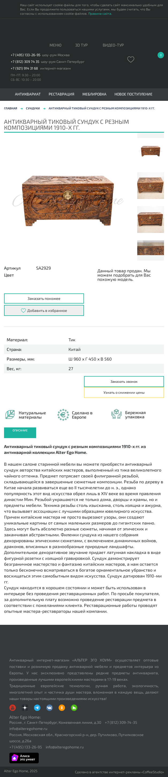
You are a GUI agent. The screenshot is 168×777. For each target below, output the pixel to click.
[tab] (20, 432)
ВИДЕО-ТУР (113, 45)
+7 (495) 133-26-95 (25, 55)
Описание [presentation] (20, 430)
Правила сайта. (100, 13)
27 (70, 368)
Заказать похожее (44, 298)
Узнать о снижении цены (124, 392)
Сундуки (33, 108)
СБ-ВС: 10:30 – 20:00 (26, 79)
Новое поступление (133, 94)
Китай (74, 349)
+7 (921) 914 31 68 (24, 68)
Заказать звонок (124, 381)
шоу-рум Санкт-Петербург (63, 61)
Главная (10, 108)
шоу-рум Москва (56, 55)
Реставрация (61, 94)
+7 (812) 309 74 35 (25, 61)
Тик (71, 340)
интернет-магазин (55, 68)
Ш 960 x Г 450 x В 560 (90, 359)
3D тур (81, 45)
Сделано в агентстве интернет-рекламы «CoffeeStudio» (119, 772)
